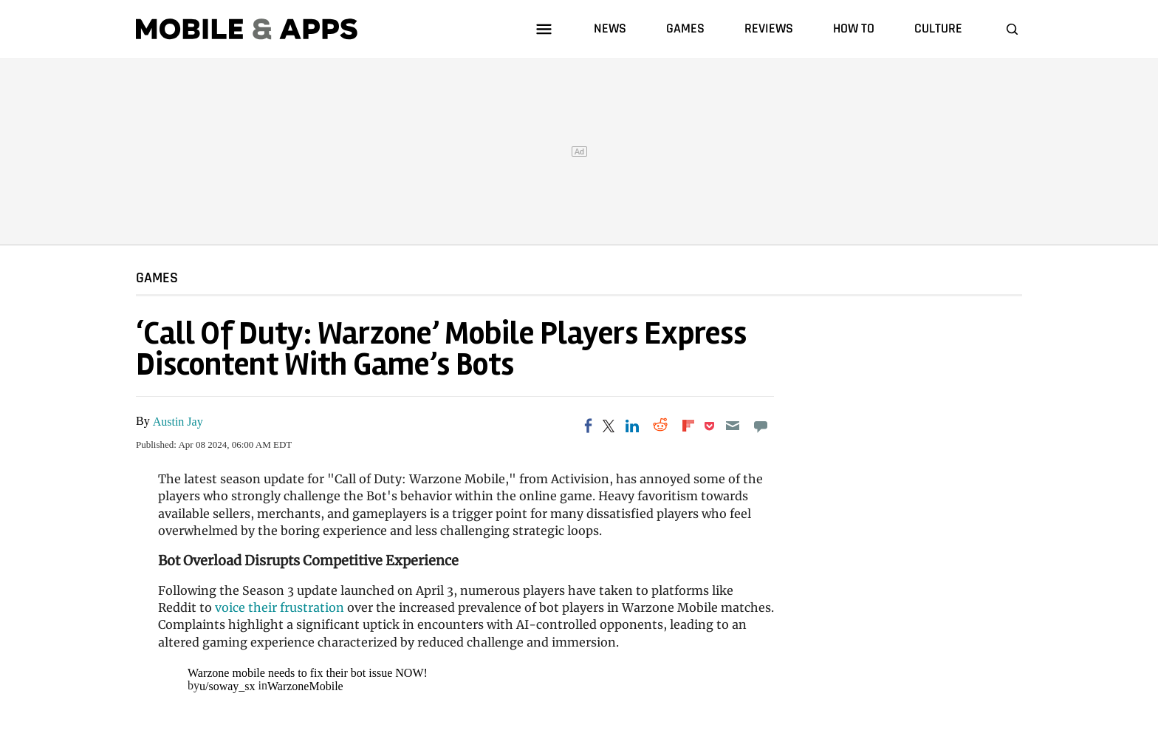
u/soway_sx (227, 686)
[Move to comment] (761, 425)
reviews (768, 28)
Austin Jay (178, 421)
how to (853, 28)
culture (938, 28)
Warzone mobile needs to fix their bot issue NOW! (308, 673)
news (610, 28)
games (685, 28)
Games (157, 277)
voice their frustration (279, 607)
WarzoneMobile (305, 686)
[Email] (732, 425)
